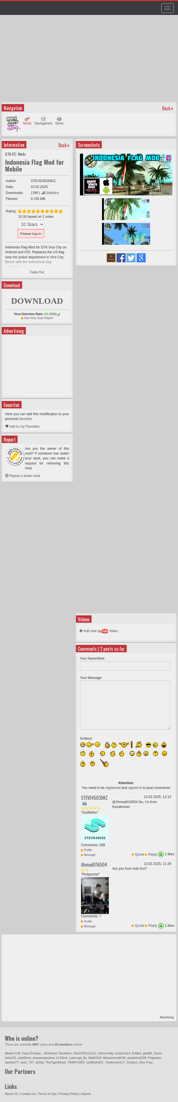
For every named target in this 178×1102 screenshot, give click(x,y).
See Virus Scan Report (38, 318)
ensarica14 (122, 1053)
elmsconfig (105, 1053)
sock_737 (27, 1062)
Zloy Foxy (145, 1062)
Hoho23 (10, 1057)
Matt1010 (94, 1057)
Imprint (86, 1093)
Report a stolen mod (22, 476)
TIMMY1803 (75, 1062)
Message (88, 854)
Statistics (50, 193)
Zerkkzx (131, 1062)
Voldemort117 (115, 1062)
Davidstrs (65, 1053)
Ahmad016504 (94, 864)
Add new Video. (99, 631)
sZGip (39, 1062)
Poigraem (154, 1057)
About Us (11, 1093)
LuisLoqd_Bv (78, 1057)
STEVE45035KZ (94, 797)
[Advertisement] (90, 61)
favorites (25, 419)
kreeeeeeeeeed (43, 1057)
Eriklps (136, 1053)
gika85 (147, 1053)
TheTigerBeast (55, 1062)
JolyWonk (24, 1057)
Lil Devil (61, 1057)
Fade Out (37, 272)
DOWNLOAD (37, 300)
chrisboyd (50, 1053)
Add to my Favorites (22, 426)
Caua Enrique (32, 1053)
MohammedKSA (114, 1057)
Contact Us (28, 1093)
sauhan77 (11, 1062)
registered (112, 788)
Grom (158, 1053)
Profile (86, 850)
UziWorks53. (95, 1062)
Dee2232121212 (84, 1053)
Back (166, 108)
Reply (153, 854)
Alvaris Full (12, 1053)
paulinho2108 (137, 1057)
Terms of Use (47, 1093)
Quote (139, 854)
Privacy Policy (69, 1093)
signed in (135, 788)
